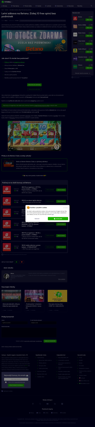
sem (53, 214)
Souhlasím (59, 218)
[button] (65, 207)
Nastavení (37, 218)
